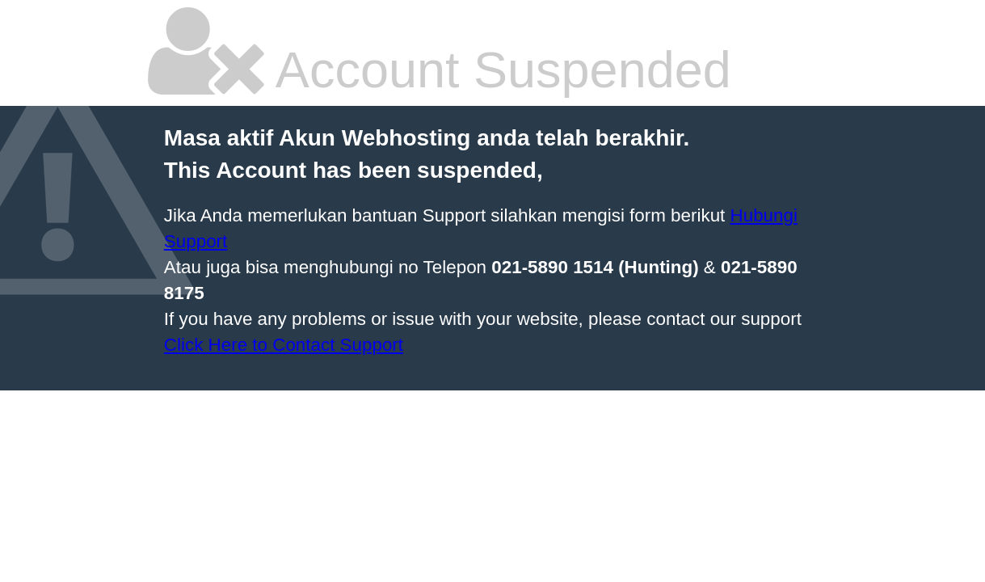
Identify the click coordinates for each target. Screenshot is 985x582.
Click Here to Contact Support (283, 345)
